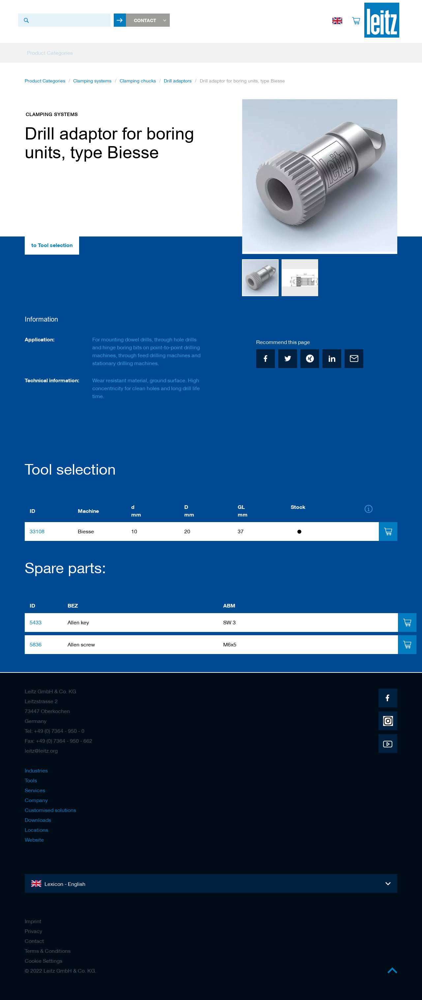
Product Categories (45, 82)
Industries (36, 770)
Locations (36, 830)
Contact (34, 941)
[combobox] (64, 20)
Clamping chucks (138, 82)
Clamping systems (92, 82)
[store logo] (379, 20)
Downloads (38, 820)
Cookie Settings (43, 961)
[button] (384, 177)
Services (35, 790)
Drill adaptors (178, 82)
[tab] (387, 532)
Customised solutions (50, 810)
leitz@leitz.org (41, 751)
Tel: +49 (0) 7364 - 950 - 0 (54, 731)
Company (36, 800)
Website (34, 840)
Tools (31, 780)
